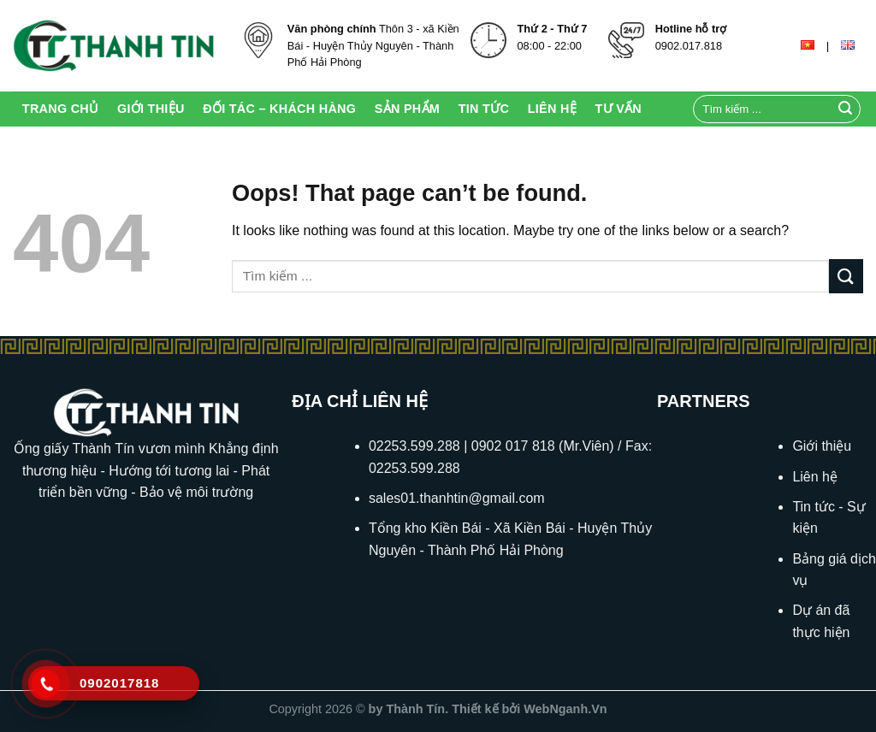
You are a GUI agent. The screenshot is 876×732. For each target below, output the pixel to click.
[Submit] (845, 109)
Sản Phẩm (407, 108)
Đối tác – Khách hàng (279, 108)
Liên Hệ (552, 108)
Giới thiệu (151, 108)
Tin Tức (484, 108)
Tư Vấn (618, 108)
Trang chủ (60, 108)
